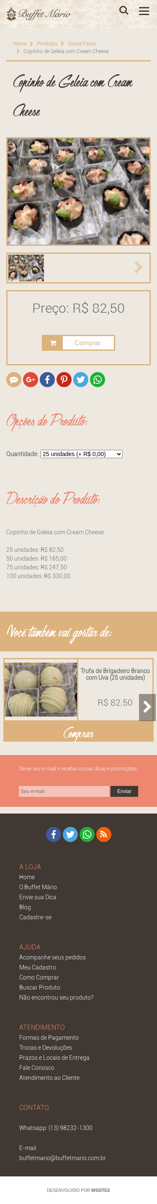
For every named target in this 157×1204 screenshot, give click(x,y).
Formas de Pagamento (49, 1037)
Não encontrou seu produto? (56, 997)
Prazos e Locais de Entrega (54, 1057)
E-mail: (28, 1147)
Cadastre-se (35, 916)
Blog (25, 906)
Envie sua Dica (38, 896)
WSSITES (100, 1190)
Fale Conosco (36, 1067)
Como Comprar (39, 977)
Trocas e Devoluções (45, 1047)
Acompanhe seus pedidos (52, 957)
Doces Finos (81, 44)
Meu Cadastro (37, 967)
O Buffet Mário (38, 886)
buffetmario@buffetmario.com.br (62, 1157)
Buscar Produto (39, 987)
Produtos (47, 44)
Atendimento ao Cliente (49, 1077)
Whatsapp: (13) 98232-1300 (56, 1127)
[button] (18, 268)
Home (19, 44)
